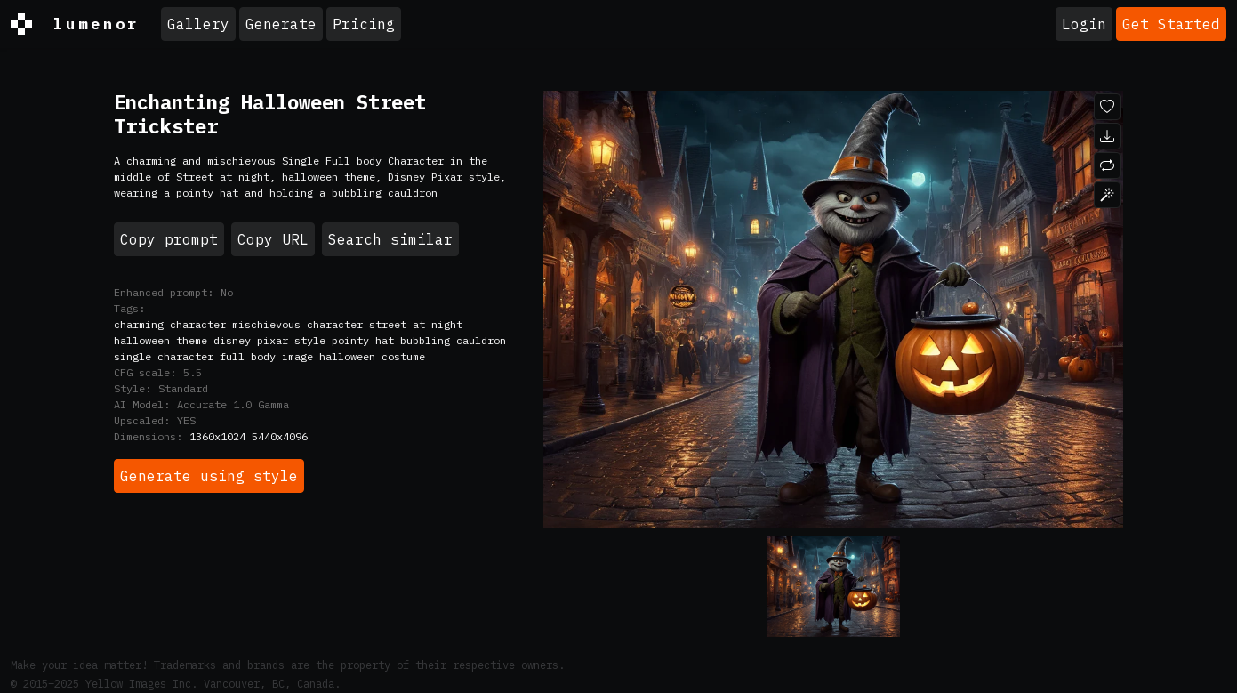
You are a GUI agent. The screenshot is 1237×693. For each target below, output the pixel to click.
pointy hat (363, 340)
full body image (266, 356)
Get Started (1171, 24)
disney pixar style (269, 340)
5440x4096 (280, 436)
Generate (281, 24)
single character (163, 356)
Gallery (198, 24)
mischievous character (297, 324)
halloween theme (160, 340)
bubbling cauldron (453, 340)
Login (1084, 24)
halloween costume (372, 356)
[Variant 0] (833, 586)
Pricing (364, 24)
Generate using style (209, 476)
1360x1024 (217, 436)
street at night (415, 324)
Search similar (390, 239)
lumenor (75, 24)
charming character (170, 324)
